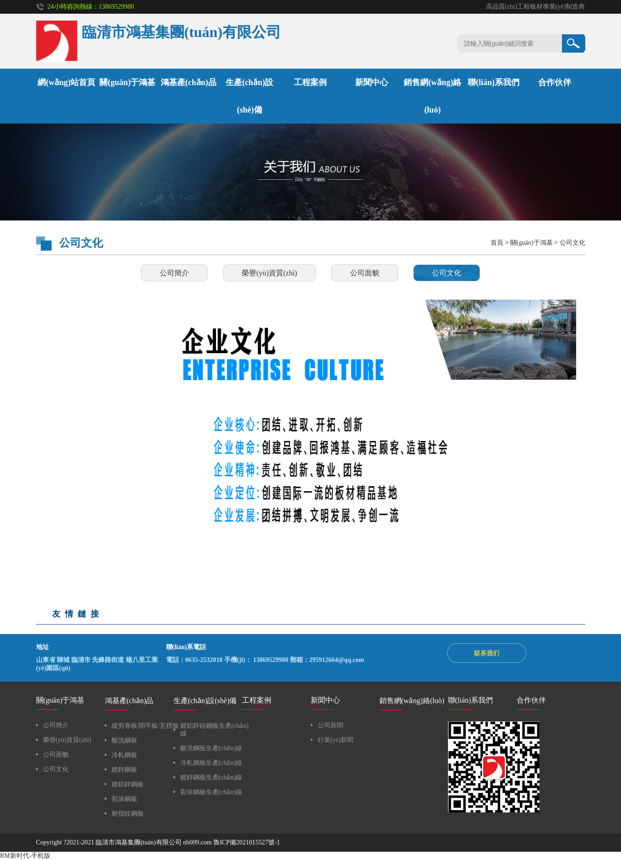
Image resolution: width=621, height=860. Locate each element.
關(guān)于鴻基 (127, 82)
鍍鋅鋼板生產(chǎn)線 (211, 777)
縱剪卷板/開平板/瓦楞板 (145, 725)
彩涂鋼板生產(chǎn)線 (211, 792)
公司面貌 (364, 273)
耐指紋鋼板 (128, 813)
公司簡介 (174, 273)
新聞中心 (371, 82)
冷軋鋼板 (124, 755)
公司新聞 (330, 725)
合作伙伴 (554, 82)
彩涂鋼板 (124, 799)
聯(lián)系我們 (493, 82)
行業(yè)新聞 (336, 739)
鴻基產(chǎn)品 (188, 82)
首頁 (497, 242)
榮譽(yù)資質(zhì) (269, 273)
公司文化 (572, 242)
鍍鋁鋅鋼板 (128, 784)
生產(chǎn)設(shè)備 (205, 700)
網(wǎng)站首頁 (66, 82)
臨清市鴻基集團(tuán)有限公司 (138, 842)
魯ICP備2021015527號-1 (246, 842)
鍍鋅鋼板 (124, 769)
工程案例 (310, 82)
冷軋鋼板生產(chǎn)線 (211, 762)
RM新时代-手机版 (25, 855)
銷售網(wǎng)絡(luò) (411, 700)
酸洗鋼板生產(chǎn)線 (211, 748)
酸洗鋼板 (124, 740)
